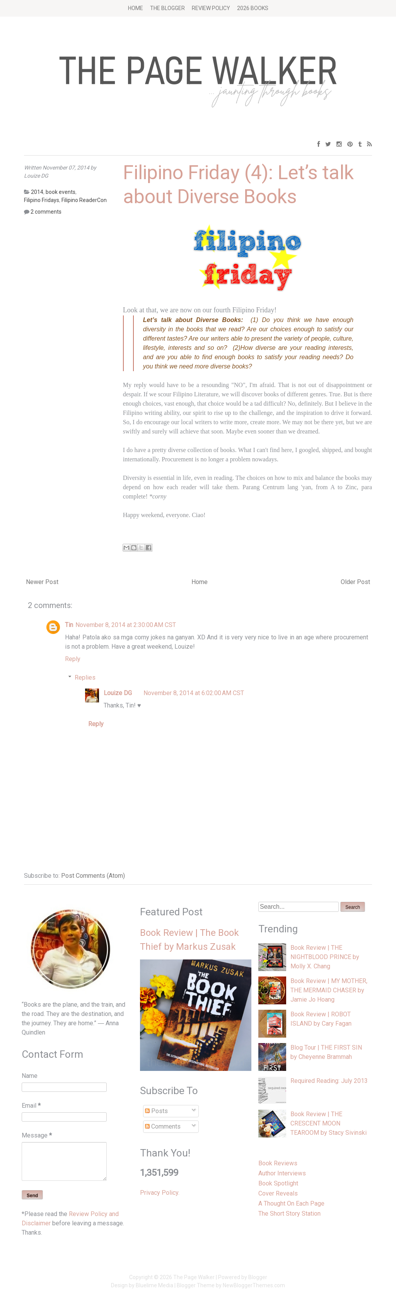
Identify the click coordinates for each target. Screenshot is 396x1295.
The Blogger (167, 8)
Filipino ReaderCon (84, 200)
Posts (156, 1111)
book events (60, 192)
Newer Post (42, 582)
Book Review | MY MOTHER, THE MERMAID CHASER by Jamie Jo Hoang (328, 990)
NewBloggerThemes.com (254, 1285)
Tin (69, 625)
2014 (37, 192)
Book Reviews (277, 1163)
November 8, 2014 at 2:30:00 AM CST (125, 625)
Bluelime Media (154, 1285)
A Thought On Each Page (291, 1203)
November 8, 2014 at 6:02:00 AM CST (193, 693)
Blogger (257, 1277)
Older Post (355, 582)
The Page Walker (194, 1277)
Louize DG (118, 693)
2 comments (46, 212)
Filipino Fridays (41, 200)
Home (135, 8)
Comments (163, 1126)
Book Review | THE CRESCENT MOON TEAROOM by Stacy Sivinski (328, 1123)
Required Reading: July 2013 (329, 1080)
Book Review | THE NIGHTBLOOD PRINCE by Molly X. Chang (324, 957)
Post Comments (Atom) (93, 875)
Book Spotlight (278, 1183)
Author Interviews (282, 1173)
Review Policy (211, 8)
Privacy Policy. (159, 1192)
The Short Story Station (289, 1213)
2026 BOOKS (252, 8)
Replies (85, 677)
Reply (72, 659)
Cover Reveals (278, 1193)
